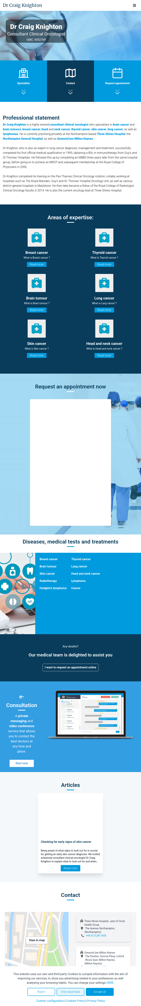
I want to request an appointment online (70, 667)
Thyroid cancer (81, 559)
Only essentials (70, 992)
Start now (21, 763)
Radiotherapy (48, 581)
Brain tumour (48, 566)
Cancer (75, 588)
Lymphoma (78, 581)
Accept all (99, 992)
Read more (37, 264)
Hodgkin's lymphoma (53, 588)
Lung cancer (79, 566)
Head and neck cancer (85, 573)
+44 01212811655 (96, 935)
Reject (41, 992)
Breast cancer (48, 559)
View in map (37, 940)
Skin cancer (47, 573)
